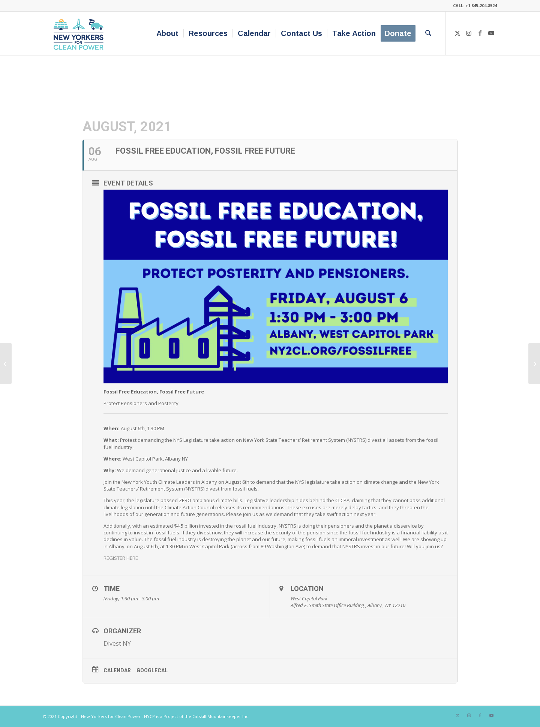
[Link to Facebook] (480, 33)
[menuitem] (167, 33)
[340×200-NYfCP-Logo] (80, 33)
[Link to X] (457, 33)
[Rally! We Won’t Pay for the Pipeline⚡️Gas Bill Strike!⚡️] (6, 363)
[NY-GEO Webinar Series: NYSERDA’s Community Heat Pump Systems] (534, 363)
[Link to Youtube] (491, 33)
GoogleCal (152, 670)
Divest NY (117, 643)
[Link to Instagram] (468, 33)
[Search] (428, 33)
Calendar (117, 670)
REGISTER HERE (121, 558)
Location (307, 588)
